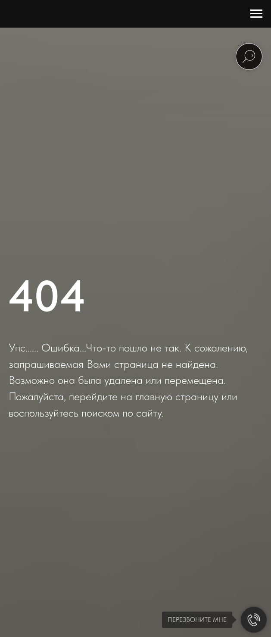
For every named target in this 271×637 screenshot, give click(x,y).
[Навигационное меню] (256, 13)
